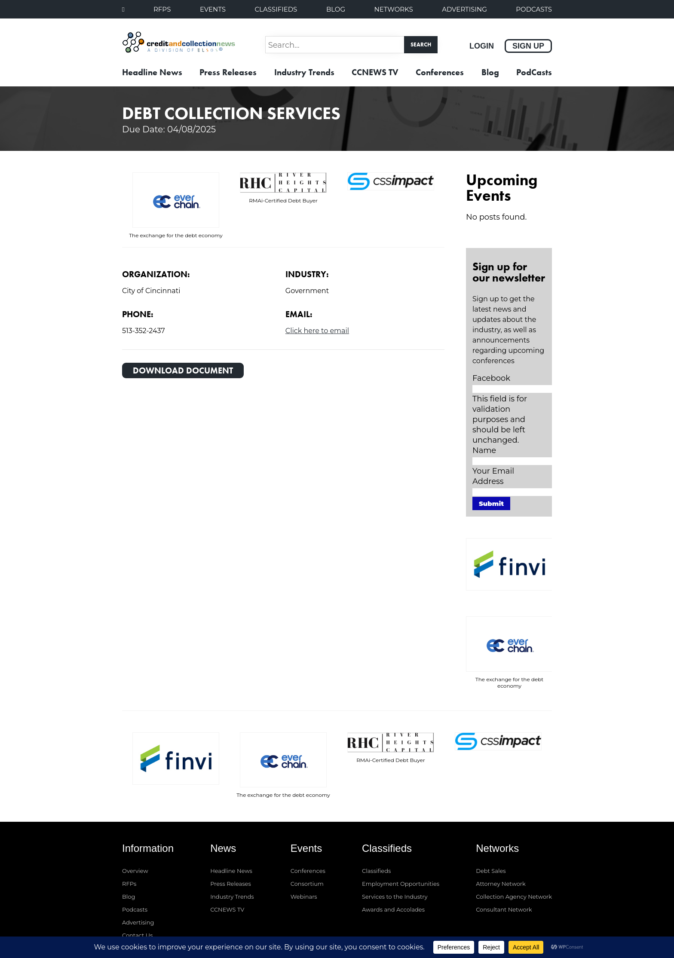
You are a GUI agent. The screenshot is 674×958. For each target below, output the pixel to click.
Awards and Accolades (393, 857)
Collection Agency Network (514, 845)
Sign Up (528, 46)
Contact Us (137, 883)
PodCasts (534, 9)
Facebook (491, 378)
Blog (335, 9)
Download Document (183, 370)
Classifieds (275, 9)
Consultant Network (504, 857)
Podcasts (134, 857)
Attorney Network (501, 832)
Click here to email (317, 331)
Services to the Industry (395, 845)
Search (421, 44)
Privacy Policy (533, 924)
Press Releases (228, 72)
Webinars (304, 845)
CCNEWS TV (375, 72)
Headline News (152, 72)
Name (484, 450)
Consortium (307, 832)
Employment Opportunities (400, 832)
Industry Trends (304, 72)
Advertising (464, 9)
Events (213, 9)
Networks (393, 9)
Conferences (440, 72)
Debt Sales (491, 819)
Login (481, 46)
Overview (135, 819)
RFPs (162, 9)
